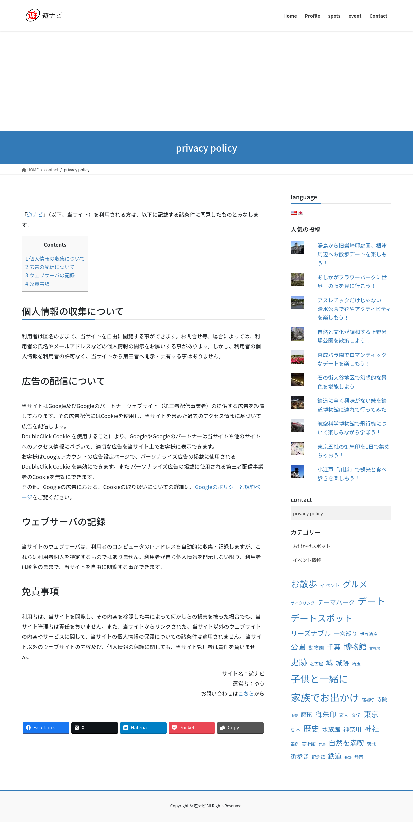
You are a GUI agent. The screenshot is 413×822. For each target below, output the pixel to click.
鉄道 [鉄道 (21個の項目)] (335, 756)
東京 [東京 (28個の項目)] (371, 713)
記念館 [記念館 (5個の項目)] (318, 757)
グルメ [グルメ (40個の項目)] (355, 584)
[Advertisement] (206, 81)
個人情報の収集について (55, 258)
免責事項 (37, 283)
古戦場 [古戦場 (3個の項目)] (374, 648)
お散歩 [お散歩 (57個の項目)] (304, 583)
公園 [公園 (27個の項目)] (298, 646)
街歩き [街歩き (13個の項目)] (300, 756)
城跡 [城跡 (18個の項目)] (342, 662)
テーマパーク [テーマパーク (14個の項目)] (336, 601)
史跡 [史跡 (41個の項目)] (299, 662)
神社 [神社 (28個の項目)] (371, 728)
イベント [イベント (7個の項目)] (330, 585)
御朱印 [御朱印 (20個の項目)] (326, 714)
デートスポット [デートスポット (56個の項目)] (322, 617)
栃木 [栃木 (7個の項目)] (296, 729)
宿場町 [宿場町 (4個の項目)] (368, 699)
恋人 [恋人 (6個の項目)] (343, 715)
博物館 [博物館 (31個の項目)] (354, 646)
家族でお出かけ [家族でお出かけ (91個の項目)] (325, 697)
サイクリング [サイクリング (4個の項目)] (303, 603)
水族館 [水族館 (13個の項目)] (331, 729)
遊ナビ (35, 214)
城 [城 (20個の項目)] (329, 662)
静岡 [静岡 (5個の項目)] (358, 757)
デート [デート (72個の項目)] (372, 600)
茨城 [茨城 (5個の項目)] (371, 744)
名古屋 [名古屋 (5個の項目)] (316, 663)
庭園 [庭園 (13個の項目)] (307, 714)
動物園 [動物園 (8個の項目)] (316, 647)
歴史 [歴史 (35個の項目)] (311, 728)
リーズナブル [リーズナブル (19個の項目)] (311, 633)
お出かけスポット (311, 546)
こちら (246, 693)
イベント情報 (307, 560)
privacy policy (308, 513)
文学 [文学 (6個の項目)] (356, 715)
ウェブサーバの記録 (50, 275)
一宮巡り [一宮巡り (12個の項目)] (345, 633)
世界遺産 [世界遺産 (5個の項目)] (369, 634)
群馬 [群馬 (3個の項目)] (321, 744)
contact (301, 499)
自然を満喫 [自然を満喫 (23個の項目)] (346, 742)
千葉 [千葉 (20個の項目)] (333, 647)
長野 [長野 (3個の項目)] (347, 757)
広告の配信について (50, 266)
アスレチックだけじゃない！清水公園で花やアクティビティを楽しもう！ (354, 309)
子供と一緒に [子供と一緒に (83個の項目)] (319, 678)
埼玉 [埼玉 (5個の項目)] (356, 663)
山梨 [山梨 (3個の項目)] (294, 715)
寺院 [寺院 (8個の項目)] (382, 699)
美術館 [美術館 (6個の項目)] (309, 743)
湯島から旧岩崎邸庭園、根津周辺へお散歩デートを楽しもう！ (352, 254)
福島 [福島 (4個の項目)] (295, 744)
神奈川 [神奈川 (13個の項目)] (352, 729)
